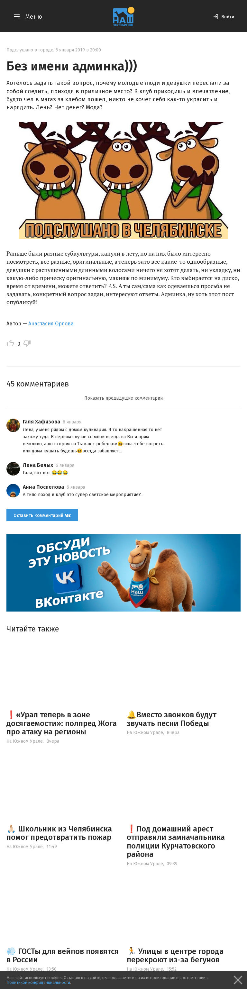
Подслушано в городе (29, 50)
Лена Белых (38, 465)
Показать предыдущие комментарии (123, 398)
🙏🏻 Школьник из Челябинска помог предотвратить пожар (59, 833)
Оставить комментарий (42, 515)
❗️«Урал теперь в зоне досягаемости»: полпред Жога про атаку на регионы (61, 723)
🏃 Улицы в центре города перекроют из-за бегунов (175, 955)
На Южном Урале (24, 741)
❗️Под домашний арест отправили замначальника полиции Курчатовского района (176, 841)
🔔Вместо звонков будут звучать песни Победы (171, 719)
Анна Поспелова (43, 487)
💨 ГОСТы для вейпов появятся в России (62, 955)
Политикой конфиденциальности (38, 982)
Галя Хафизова (41, 422)
